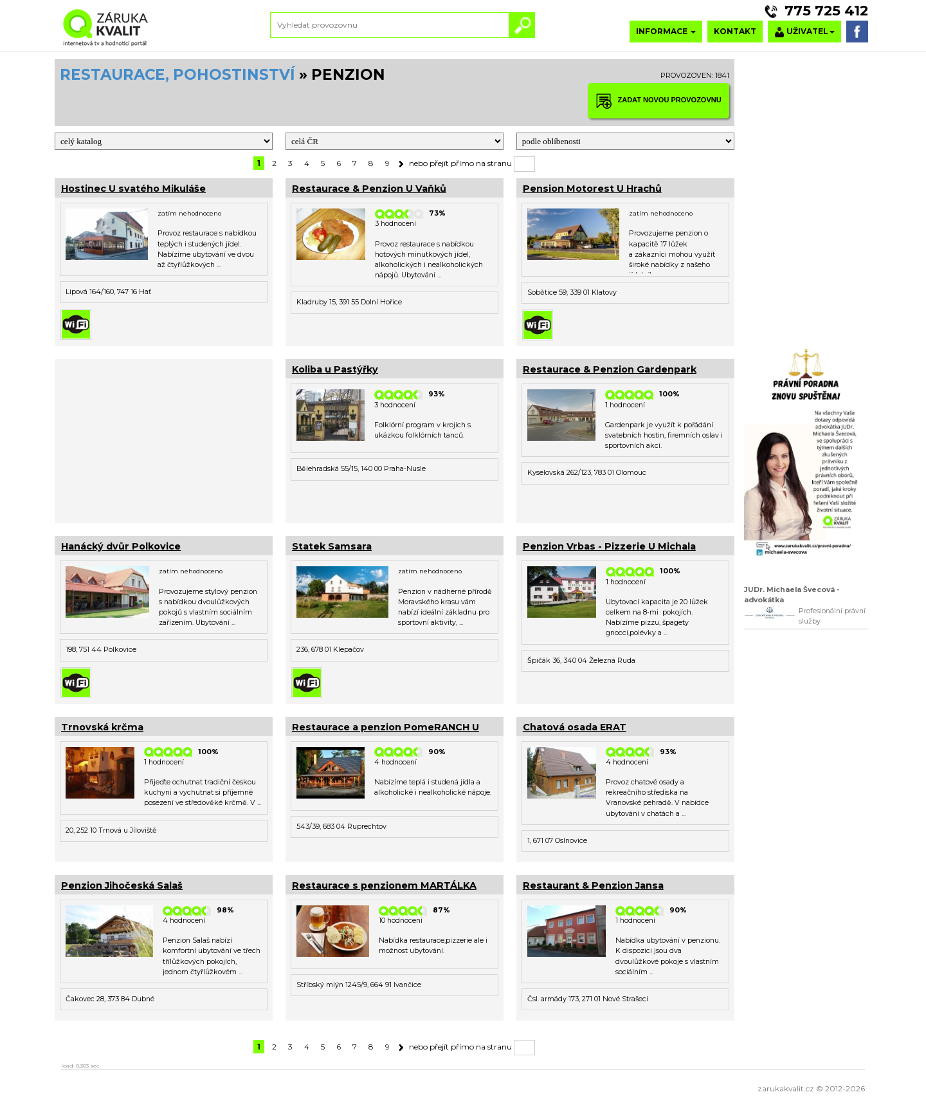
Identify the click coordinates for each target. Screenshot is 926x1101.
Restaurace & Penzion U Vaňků (369, 188)
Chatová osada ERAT (574, 727)
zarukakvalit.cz (786, 1088)
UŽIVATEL (804, 31)
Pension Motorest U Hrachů (592, 188)
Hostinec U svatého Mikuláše (133, 188)
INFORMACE (666, 31)
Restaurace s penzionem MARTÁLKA (384, 885)
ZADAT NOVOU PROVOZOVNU (658, 101)
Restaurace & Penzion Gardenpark (609, 369)
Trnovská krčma (102, 727)
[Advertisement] (164, 439)
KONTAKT (735, 31)
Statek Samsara (332, 546)
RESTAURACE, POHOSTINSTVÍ (177, 75)
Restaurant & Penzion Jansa (593, 885)
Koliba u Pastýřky (335, 369)
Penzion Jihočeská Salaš (122, 885)
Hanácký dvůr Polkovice (121, 546)
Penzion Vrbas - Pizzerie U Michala (609, 546)
